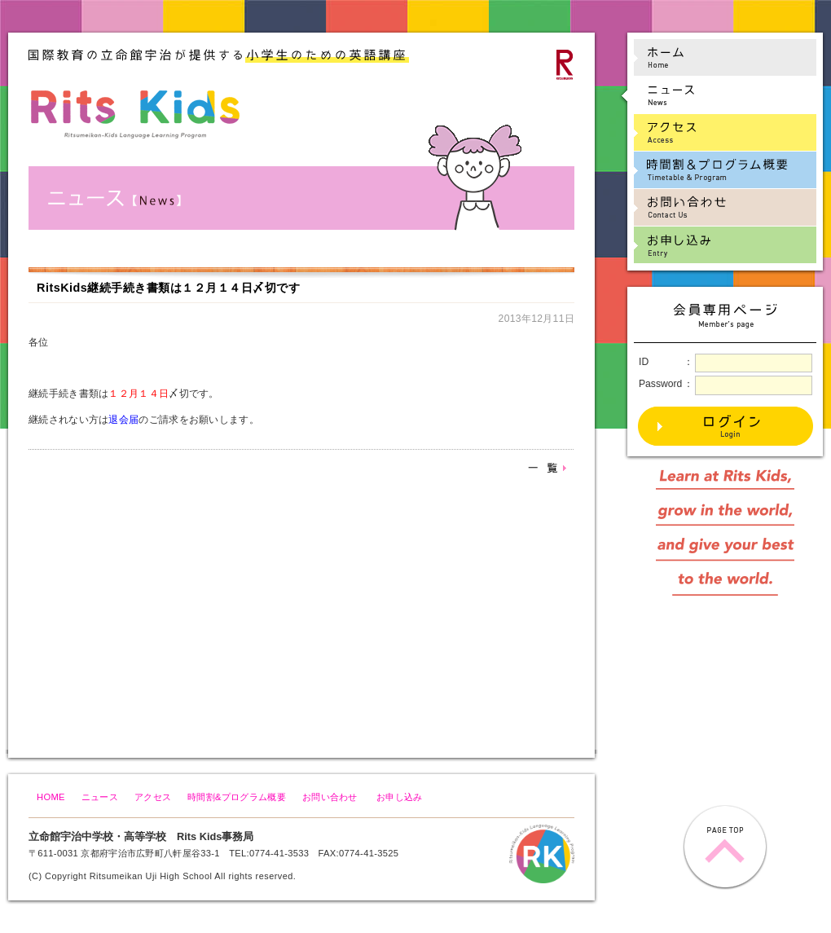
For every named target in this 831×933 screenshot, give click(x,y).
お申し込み (399, 797)
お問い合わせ (330, 797)
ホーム (717, 57)
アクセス (152, 797)
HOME (51, 797)
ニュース (99, 797)
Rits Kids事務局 (215, 836)
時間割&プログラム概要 (236, 797)
